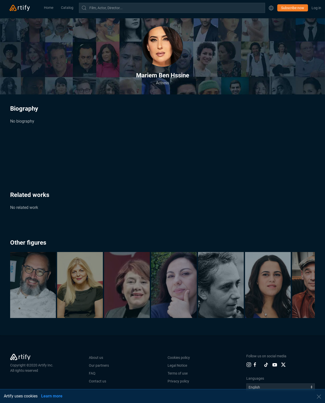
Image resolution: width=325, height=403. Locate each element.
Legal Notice (177, 365)
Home (48, 8)
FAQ (92, 373)
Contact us (97, 381)
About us (96, 358)
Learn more (51, 396)
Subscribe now (292, 8)
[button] (271, 8)
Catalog (67, 8)
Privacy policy (178, 381)
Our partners (99, 365)
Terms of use (178, 373)
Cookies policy (179, 358)
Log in (316, 8)
